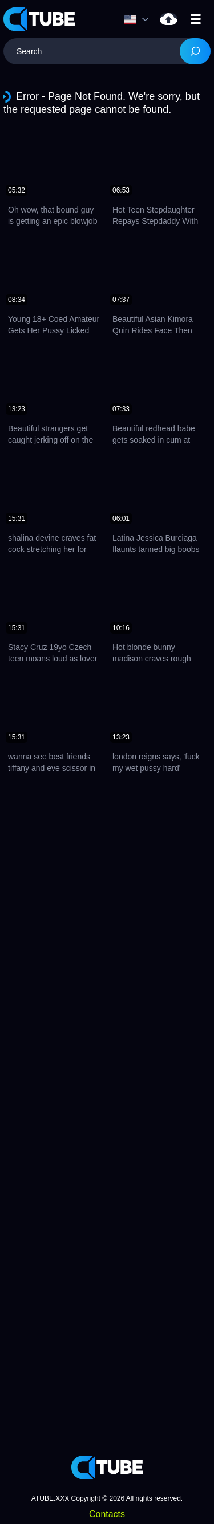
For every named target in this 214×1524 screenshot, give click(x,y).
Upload (168, 19)
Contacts (107, 1514)
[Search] (195, 51)
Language (130, 19)
